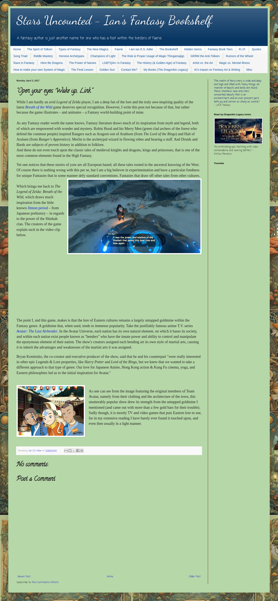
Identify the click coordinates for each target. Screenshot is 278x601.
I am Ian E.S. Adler (141, 49)
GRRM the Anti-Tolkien (205, 56)
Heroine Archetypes (71, 56)
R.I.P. (242, 49)
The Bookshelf (168, 49)
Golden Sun (107, 69)
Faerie (119, 49)
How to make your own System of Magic (39, 69)
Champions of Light (102, 56)
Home (17, 49)
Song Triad (20, 56)
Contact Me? (129, 69)
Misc (249, 69)
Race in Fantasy (23, 63)
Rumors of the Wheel (239, 56)
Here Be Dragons (51, 63)
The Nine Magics (98, 49)
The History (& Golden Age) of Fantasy (161, 63)
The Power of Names (82, 63)
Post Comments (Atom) (45, 582)
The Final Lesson (82, 69)
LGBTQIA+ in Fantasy (116, 63)
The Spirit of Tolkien (39, 49)
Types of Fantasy (70, 49)
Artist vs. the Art (203, 63)
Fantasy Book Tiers (220, 49)
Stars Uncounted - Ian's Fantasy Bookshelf (114, 20)
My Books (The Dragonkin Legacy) (166, 69)
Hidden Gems (193, 49)
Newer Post (24, 577)
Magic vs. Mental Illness (234, 63)
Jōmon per (38, 208)
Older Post (195, 577)
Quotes (256, 49)
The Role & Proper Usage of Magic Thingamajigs (153, 56)
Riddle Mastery (43, 56)
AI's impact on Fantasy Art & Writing (217, 69)
